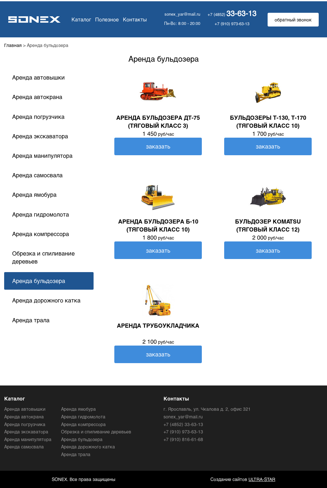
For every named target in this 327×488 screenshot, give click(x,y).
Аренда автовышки (38, 77)
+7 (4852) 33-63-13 (183, 424)
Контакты (132, 19)
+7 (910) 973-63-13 (232, 23)
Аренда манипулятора (42, 155)
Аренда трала (30, 320)
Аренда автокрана (37, 96)
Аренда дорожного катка (46, 300)
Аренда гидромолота (40, 214)
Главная (13, 45)
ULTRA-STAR (261, 479)
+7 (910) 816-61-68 (183, 439)
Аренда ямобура (34, 194)
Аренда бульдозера (38, 280)
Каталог (79, 19)
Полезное (104, 19)
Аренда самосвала (37, 175)
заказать (158, 146)
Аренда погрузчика (38, 116)
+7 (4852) (232, 14)
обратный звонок (293, 19)
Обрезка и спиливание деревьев (43, 257)
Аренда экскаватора (40, 136)
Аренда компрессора (40, 233)
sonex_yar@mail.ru (182, 14)
